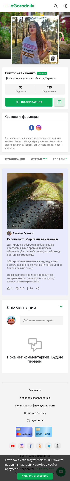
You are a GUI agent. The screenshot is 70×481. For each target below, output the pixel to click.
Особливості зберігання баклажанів (32, 239)
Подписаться (31, 102)
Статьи (39, 159)
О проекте (35, 390)
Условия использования (35, 397)
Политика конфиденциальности (35, 405)
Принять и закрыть (35, 476)
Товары (60, 159)
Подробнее (27, 469)
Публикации (15, 159)
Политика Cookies (35, 413)
